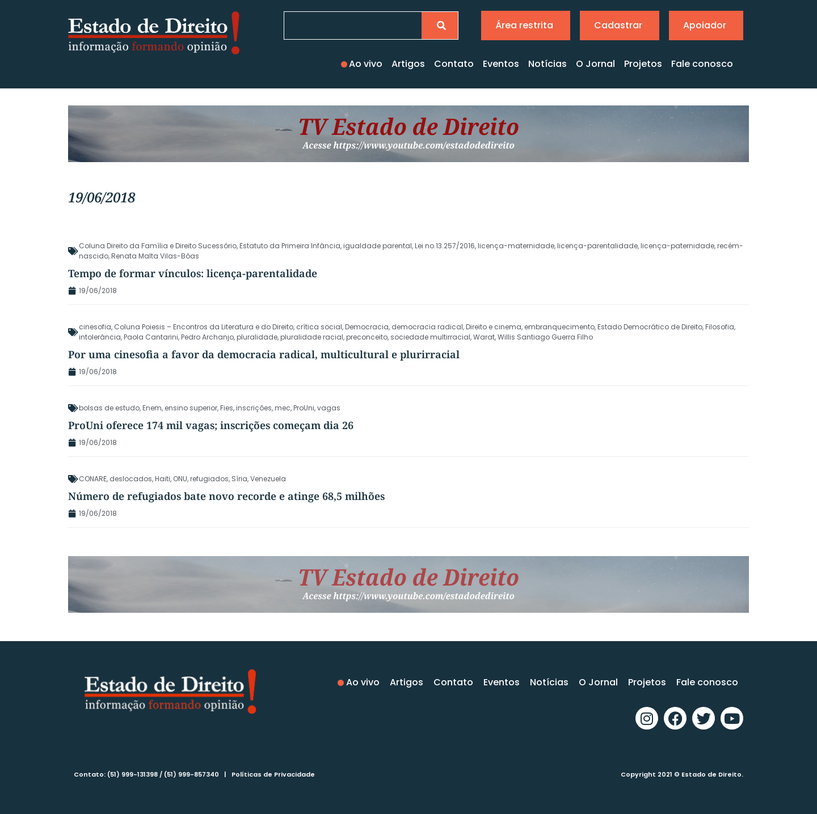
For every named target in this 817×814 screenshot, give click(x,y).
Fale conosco (702, 63)
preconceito (367, 337)
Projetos (643, 63)
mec (282, 408)
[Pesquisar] (440, 25)
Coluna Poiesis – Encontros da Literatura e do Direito (203, 327)
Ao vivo (365, 63)
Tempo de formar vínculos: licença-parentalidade (192, 273)
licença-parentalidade (597, 246)
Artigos (408, 63)
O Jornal (595, 63)
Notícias (547, 63)
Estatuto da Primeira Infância (289, 246)
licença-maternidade (516, 246)
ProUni (303, 408)
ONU (180, 479)
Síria (239, 479)
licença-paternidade (677, 246)
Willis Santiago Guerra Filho (545, 337)
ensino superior (191, 408)
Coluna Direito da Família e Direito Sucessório (158, 246)
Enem (152, 408)
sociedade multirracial (430, 337)
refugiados (209, 479)
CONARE (93, 479)
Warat (484, 337)
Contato (454, 63)
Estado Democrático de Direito (649, 327)
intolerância (100, 337)
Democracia (367, 327)
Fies (226, 408)
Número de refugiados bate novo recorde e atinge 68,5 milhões (226, 496)
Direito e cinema (493, 327)
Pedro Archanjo (207, 337)
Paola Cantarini (151, 337)
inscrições (254, 408)
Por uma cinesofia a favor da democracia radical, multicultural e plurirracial (264, 354)
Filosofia (719, 327)
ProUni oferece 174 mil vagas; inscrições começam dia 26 (210, 425)
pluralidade (257, 337)
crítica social (319, 327)
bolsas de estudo (109, 408)
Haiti (162, 479)
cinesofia (95, 327)
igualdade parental (377, 246)
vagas (328, 408)
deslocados (131, 479)
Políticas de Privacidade (273, 774)
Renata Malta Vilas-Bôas (155, 256)
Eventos (501, 63)
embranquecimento (559, 327)
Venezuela (268, 479)
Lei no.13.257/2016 (445, 246)
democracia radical (427, 327)
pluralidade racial (311, 337)
